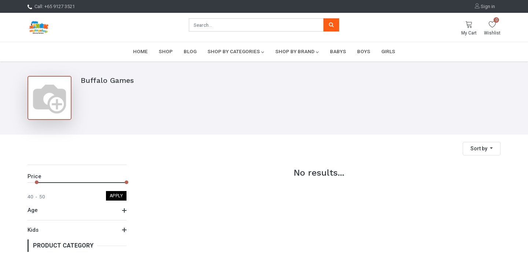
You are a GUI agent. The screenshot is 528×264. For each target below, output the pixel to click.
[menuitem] (140, 51)
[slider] (36, 182)
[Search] (331, 25)
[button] (481, 148)
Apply (116, 195)
